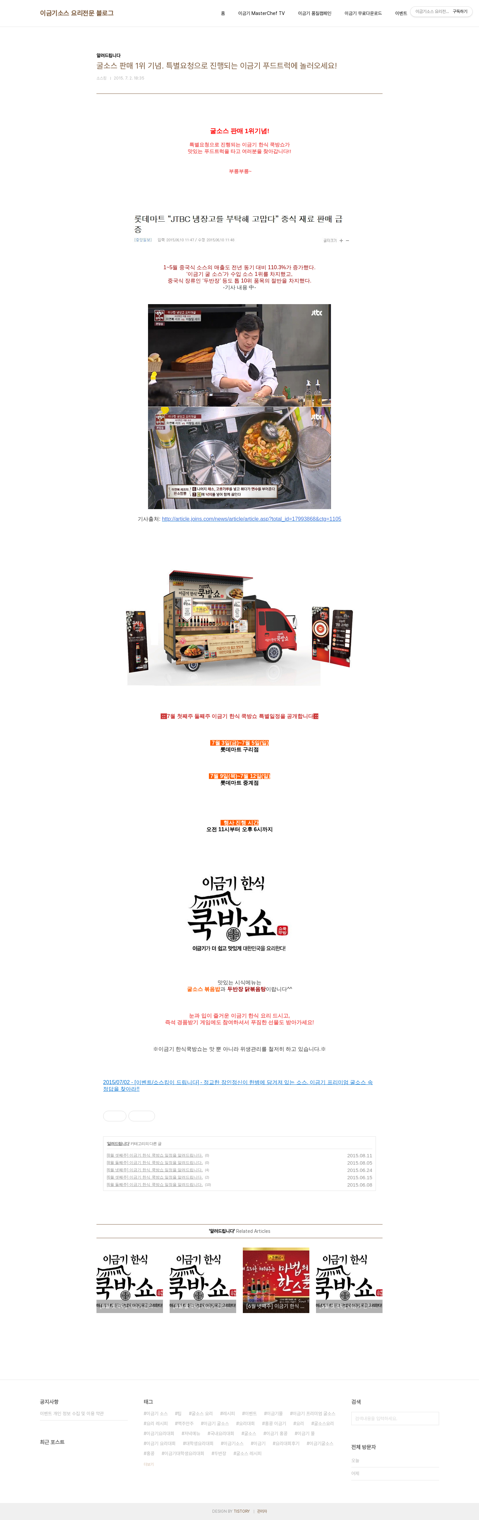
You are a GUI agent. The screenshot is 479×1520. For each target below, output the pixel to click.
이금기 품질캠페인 (314, 13)
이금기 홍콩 (276, 1433)
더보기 (149, 1464)
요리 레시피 (157, 1423)
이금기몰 (275, 1413)
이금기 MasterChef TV (261, 13)
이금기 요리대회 (161, 1443)
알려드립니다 (118, 1143)
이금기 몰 (306, 1433)
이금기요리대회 (160, 1433)
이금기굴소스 (321, 1443)
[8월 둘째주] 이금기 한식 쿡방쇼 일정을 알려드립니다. (155, 1162)
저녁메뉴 (192, 1433)
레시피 (229, 1413)
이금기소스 (233, 1443)
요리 (300, 1423)
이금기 (259, 1443)
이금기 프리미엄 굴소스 (314, 1413)
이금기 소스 (157, 1413)
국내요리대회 (222, 1433)
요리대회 (247, 1423)
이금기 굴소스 (216, 1423)
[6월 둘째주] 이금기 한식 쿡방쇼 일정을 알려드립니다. (155, 1184)
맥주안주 (186, 1423)
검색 (432, 1418)
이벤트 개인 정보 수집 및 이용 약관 (72, 1413)
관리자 (262, 1511)
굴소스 (250, 1433)
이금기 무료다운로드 (363, 13)
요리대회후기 (287, 1443)
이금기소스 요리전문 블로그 (76, 13)
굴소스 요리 (202, 1413)
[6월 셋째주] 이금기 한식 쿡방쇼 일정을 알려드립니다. (155, 1177)
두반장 (220, 1453)
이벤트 (401, 13)
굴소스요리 (324, 1423)
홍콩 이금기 (275, 1423)
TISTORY (242, 1511)
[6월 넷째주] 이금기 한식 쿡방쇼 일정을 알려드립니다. (155, 1170)
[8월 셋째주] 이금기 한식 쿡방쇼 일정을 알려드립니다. (155, 1155)
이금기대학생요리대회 (184, 1453)
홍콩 (150, 1453)
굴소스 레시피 (248, 1453)
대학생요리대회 (200, 1443)
